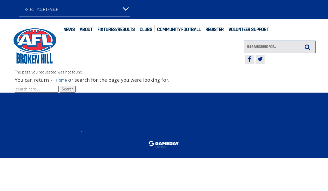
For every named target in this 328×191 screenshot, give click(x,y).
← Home (58, 80)
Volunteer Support (248, 29)
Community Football (179, 29)
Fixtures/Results (116, 29)
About (86, 29)
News (69, 29)
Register (214, 29)
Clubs (146, 29)
